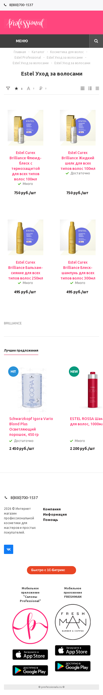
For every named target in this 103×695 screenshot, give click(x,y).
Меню (22, 41)
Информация (55, 514)
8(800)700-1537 (21, 5)
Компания (52, 509)
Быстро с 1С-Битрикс (48, 570)
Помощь (50, 519)
